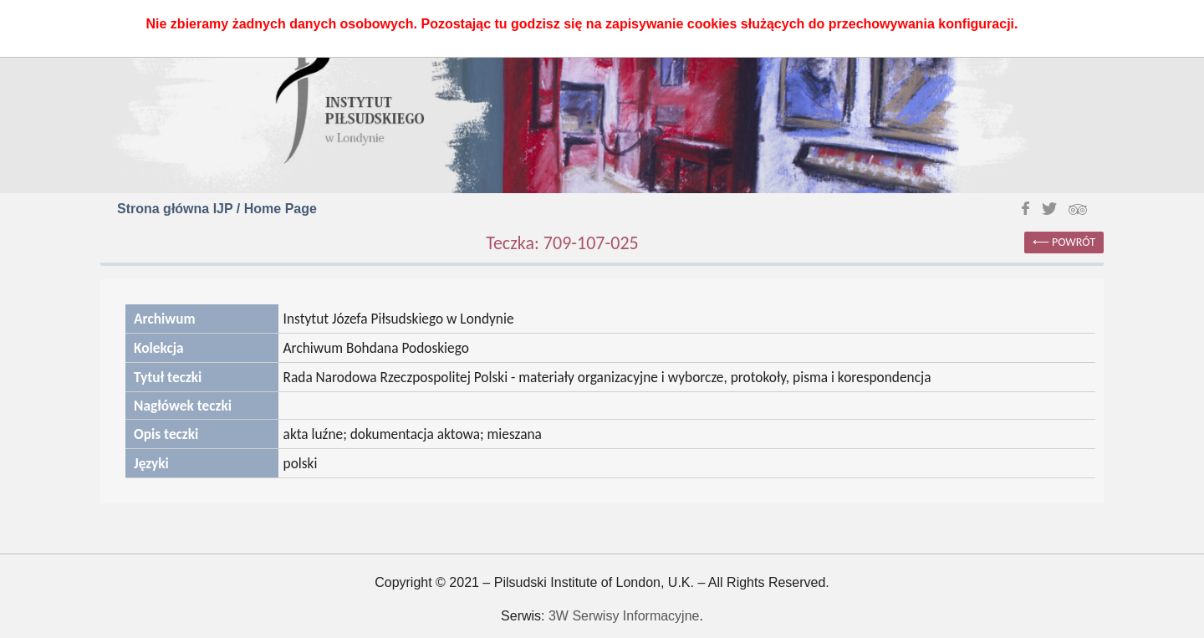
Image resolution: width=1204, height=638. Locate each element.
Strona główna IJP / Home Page (217, 209)
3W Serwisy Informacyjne (624, 616)
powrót (1073, 242)
